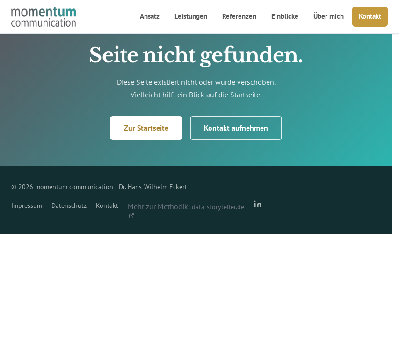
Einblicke (284, 16)
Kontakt (370, 16)
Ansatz (150, 16)
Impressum (26, 205)
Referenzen (239, 16)
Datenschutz (69, 205)
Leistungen (190, 16)
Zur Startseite (146, 127)
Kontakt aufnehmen (236, 127)
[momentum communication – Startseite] (43, 17)
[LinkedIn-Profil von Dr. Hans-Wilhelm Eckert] (258, 209)
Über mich (328, 16)
